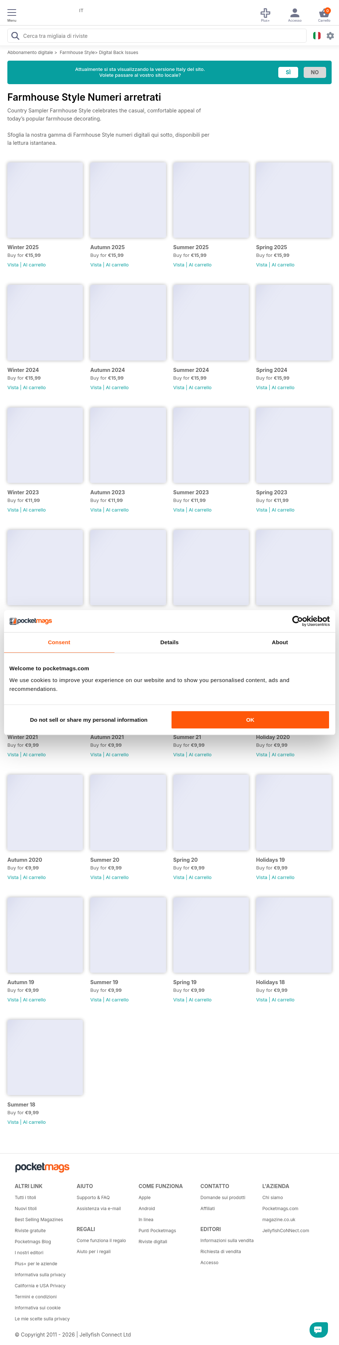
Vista (13, 265)
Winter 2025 (23, 247)
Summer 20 (104, 860)
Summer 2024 (191, 370)
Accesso (210, 1262)
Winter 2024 (23, 370)
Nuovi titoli (26, 1208)
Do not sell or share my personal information (89, 720)
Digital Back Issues (118, 52)
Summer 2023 (191, 492)
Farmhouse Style (77, 52)
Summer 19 (104, 982)
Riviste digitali (152, 1241)
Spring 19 (185, 982)
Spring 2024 (271, 370)
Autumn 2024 (107, 370)
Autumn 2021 (107, 737)
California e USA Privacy (40, 1285)
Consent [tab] (59, 642)
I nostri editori (29, 1252)
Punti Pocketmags (157, 1230)
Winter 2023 (23, 492)
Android (146, 1208)
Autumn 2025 (107, 247)
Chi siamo (272, 1197)
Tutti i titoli (25, 1197)
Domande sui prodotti (223, 1197)
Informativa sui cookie (38, 1307)
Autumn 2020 (24, 860)
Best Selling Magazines (39, 1219)
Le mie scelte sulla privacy (42, 1318)
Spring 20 (185, 860)
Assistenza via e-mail (99, 1208)
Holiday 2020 (273, 737)
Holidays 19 (270, 860)
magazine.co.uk (279, 1219)
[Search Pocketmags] (15, 37)
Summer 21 (187, 737)
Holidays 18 (270, 982)
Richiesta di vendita (221, 1251)
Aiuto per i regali (93, 1251)
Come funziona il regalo (101, 1240)
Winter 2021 (22, 737)
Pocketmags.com (280, 1208)
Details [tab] (169, 642)
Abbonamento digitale (30, 52)
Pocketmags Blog (33, 1241)
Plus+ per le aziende (36, 1263)
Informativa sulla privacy (40, 1274)
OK (250, 720)
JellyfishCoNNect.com (285, 1230)
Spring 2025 (271, 247)
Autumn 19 (20, 982)
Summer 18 (21, 1104)
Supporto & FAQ (93, 1197)
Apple (144, 1197)
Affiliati (208, 1208)
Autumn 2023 (107, 492)
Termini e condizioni (36, 1296)
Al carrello (34, 265)
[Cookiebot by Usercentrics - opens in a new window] (297, 621)
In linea (145, 1219)
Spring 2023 (271, 492)
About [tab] (280, 642)
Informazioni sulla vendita (227, 1240)
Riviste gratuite (30, 1230)
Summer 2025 (191, 247)
